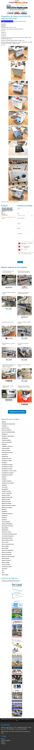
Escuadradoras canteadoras (8, 472)
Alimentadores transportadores (8, 423)
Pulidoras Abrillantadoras (7, 523)
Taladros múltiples (6, 562)
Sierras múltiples (5, 546)
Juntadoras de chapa (6, 491)
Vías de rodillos (5, 574)
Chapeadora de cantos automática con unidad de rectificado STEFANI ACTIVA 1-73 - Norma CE (9, 366)
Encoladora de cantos (6, 458)
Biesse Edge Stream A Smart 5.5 (7, 322)
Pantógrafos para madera (7, 513)
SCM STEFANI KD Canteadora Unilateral (23, 344)
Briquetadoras (5, 438)
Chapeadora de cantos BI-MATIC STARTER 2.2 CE (8, 387)
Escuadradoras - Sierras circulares (9, 470)
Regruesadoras (5, 527)
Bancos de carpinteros (6, 430)
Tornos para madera (6, 564)
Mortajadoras (4, 511)
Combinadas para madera (7, 452)
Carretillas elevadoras (6, 440)
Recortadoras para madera (7, 525)
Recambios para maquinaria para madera (10, 580)
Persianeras (4, 519)
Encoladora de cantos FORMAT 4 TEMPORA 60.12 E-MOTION (23, 293)
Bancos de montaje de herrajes (8, 432)
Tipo (18, 213)
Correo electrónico (21, 218)
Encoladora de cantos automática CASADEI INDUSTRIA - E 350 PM (24, 387)
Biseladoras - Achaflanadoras (8, 436)
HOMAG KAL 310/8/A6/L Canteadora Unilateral (24, 323)
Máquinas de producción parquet (9, 505)
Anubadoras (4, 425)
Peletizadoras (4, 515)
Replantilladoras (5, 529)
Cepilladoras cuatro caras (7, 446)
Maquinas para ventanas (7, 507)
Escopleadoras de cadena (7, 466)
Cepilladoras (4, 444)
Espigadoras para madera (7, 474)
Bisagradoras (4, 434)
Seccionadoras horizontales (8, 536)
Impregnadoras (5, 489)
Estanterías (4, 476)
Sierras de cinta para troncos (8, 544)
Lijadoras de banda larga (7, 497)
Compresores (4, 454)
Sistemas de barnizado (6, 554)
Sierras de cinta (5, 542)
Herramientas (4, 487)
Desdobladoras (5, 456)
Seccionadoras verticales (7, 538)
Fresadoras (4, 478)
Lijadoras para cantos (6, 501)
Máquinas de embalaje (6, 503)
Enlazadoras (4, 462)
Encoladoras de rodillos (7, 460)
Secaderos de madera (6, 531)
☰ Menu (17, 0)
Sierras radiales (5, 548)
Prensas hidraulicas (6, 521)
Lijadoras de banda (6, 495)
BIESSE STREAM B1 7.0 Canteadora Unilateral (8, 344)
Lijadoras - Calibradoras (7, 493)
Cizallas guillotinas (6, 448)
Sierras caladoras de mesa (7, 540)
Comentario (19, 233)
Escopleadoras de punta (7, 468)
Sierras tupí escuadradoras (7, 550)
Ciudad (19, 223)
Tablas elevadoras (5, 558)
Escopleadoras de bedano (7, 464)
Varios (3, 572)
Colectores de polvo (6, 450)
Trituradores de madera (7, 566)
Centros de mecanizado (7, 442)
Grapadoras (4, 485)
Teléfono (19, 228)
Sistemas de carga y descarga (8, 556)
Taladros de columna (6, 560)
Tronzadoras (4, 568)
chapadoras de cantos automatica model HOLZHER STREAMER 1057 (24, 272)
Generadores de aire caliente (8, 483)
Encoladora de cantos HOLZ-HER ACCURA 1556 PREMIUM (8, 272)
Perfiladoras (4, 517)
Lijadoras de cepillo (6, 499)
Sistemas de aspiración (7, 552)
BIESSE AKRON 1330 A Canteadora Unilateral (24, 365)
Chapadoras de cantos (7, 21)
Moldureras (4, 509)
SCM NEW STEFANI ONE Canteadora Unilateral (9, 293)
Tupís (3, 570)
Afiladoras (4, 421)
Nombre (19, 208)
